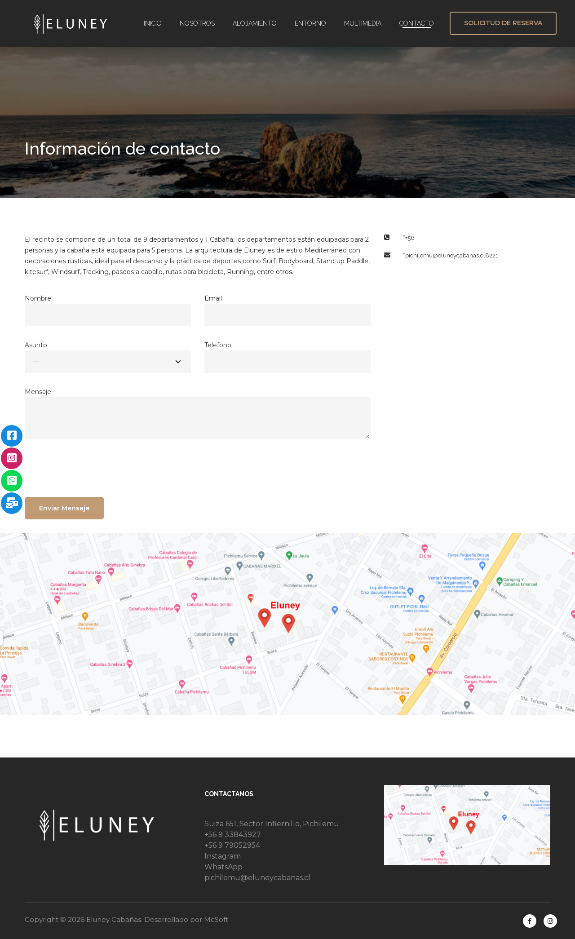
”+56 (409, 238)
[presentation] (93, 470)
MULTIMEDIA (362, 23)
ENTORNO (310, 23)
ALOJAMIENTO (255, 23)
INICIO (153, 23)
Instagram (222, 856)
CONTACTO (416, 23)
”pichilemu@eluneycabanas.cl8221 (450, 255)
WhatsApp (223, 867)
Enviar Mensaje (64, 508)
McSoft (216, 919)
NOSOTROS (197, 23)
